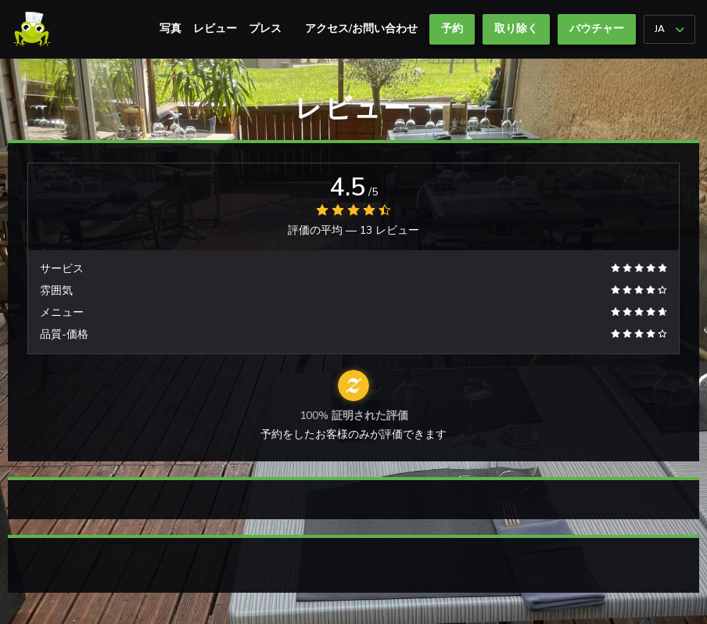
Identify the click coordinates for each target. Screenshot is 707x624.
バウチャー (596, 28)
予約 (452, 28)
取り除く (516, 28)
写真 (170, 29)
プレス (265, 29)
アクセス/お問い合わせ (361, 29)
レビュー (215, 29)
